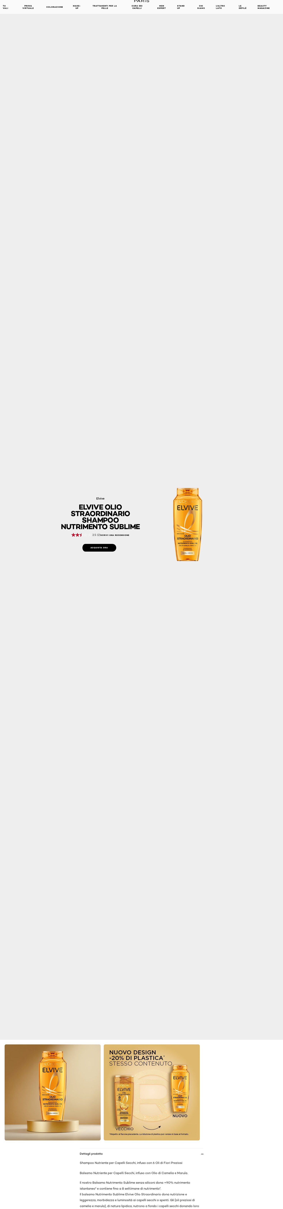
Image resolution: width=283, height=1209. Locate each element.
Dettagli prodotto (91, 1153)
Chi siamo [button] (201, 7)
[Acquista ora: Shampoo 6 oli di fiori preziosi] (99, 548)
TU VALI (5, 7)
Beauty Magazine (264, 7)
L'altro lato (220, 7)
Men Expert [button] (161, 7)
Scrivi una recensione (114, 535)
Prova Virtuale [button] (28, 7)
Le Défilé (242, 7)
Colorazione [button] (54, 7)
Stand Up (181, 7)
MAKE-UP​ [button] (77, 7)
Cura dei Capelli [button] (137, 7)
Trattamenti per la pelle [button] (105, 7)
